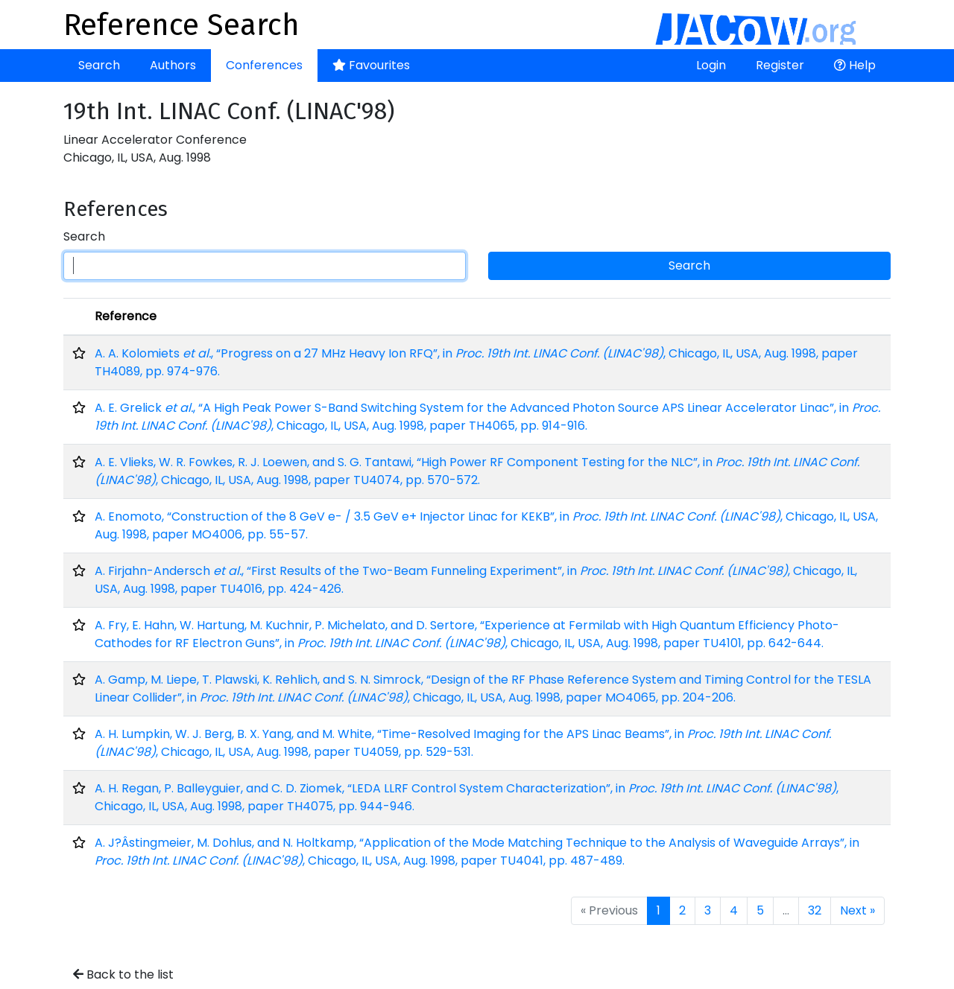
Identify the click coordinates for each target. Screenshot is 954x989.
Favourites (371, 65)
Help (855, 65)
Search (99, 65)
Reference (126, 316)
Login (711, 65)
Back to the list (123, 974)
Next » (857, 910)
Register (780, 65)
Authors (173, 65)
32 (814, 910)
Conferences (264, 65)
